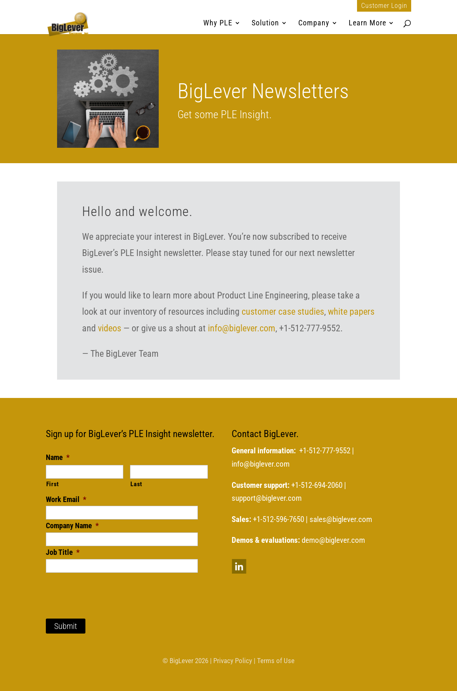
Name (58, 457)
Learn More (367, 23)
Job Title (63, 552)
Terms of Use (276, 660)
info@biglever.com (241, 328)
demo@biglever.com (333, 540)
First (52, 484)
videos (109, 328)
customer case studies (283, 311)
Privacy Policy (232, 660)
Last (136, 484)
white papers (351, 311)
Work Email (66, 499)
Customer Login (384, 6)
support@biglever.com (267, 498)
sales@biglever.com (341, 519)
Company (314, 23)
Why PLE (217, 23)
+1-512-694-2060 (316, 485)
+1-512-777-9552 (324, 450)
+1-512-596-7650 (278, 519)
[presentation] (109, 589)
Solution (265, 23)
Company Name (72, 525)
